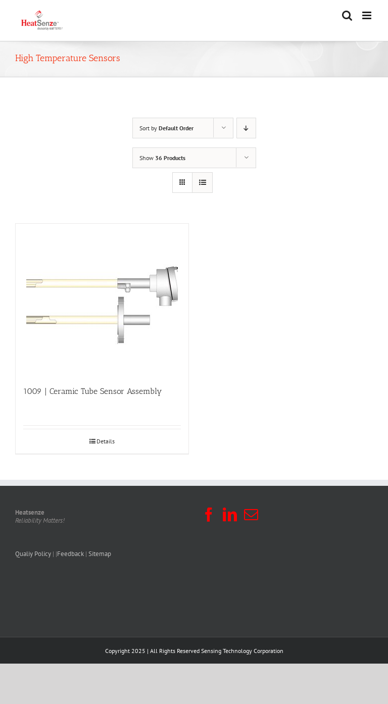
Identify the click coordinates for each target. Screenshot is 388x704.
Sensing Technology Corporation (242, 651)
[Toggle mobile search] (347, 15)
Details (105, 441)
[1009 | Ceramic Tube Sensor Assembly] (102, 299)
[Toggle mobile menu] (367, 15)
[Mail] (251, 515)
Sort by (166, 128)
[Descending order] (246, 128)
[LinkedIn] (230, 515)
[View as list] (202, 182)
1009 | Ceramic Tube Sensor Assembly (92, 391)
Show (162, 158)
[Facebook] (209, 515)
